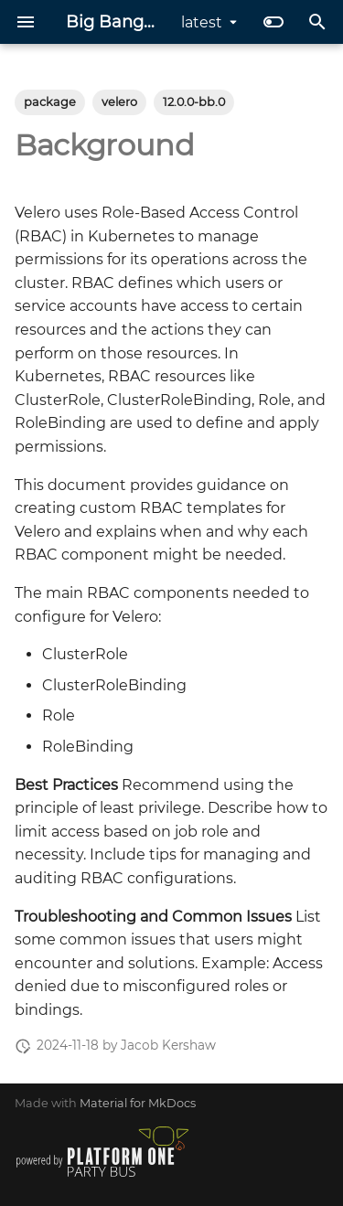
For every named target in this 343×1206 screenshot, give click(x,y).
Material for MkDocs (138, 1103)
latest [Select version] (201, 22)
